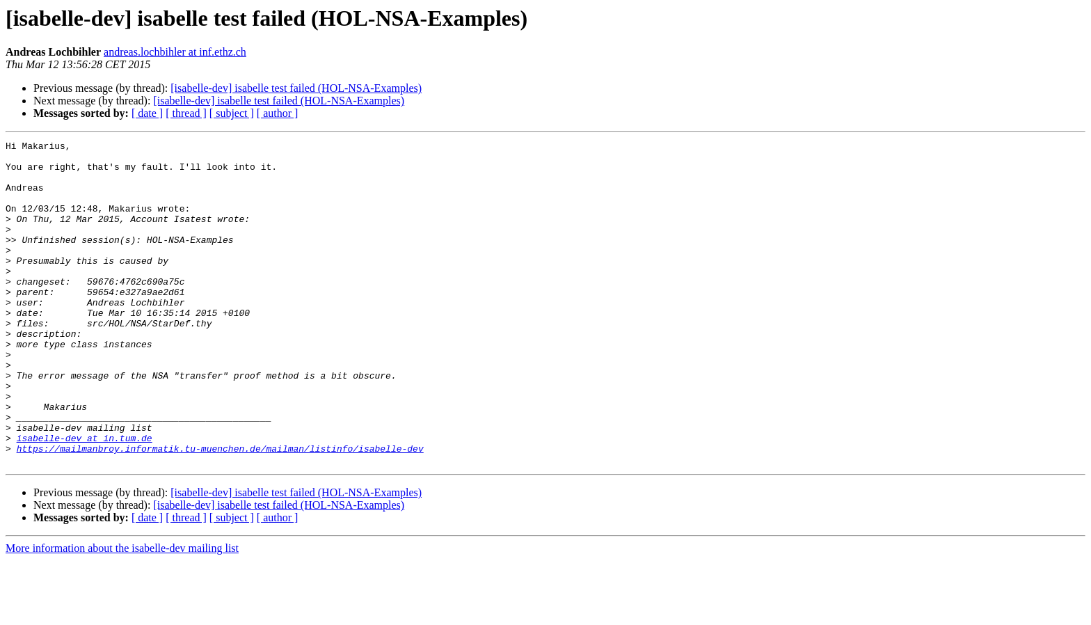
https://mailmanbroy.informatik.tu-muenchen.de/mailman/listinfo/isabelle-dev (220, 511)
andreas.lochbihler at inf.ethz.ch (175, 52)
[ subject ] (231, 113)
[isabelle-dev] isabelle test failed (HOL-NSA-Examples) (296, 88)
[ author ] (277, 113)
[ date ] (147, 113)
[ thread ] (186, 113)
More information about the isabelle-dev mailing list (122, 613)
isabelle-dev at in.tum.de (84, 498)
